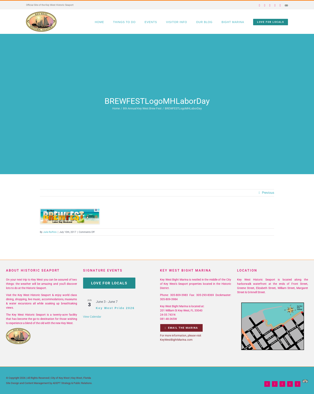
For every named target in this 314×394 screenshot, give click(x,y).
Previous (268, 193)
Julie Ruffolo (50, 232)
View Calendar (92, 316)
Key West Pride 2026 (115, 308)
